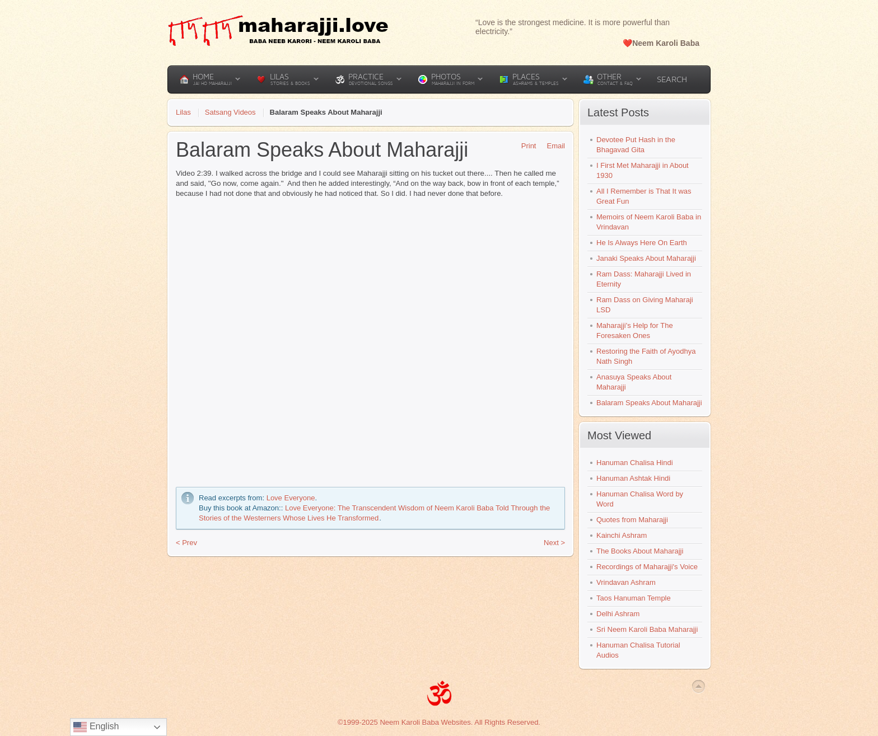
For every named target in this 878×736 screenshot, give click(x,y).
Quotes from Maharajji (632, 519)
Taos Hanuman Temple (633, 598)
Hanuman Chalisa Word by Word (639, 499)
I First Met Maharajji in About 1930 (642, 170)
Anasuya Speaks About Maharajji (633, 382)
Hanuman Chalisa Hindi (634, 462)
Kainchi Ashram (621, 535)
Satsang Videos (230, 112)
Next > (554, 542)
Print (524, 146)
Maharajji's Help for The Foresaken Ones (634, 330)
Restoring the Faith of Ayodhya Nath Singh (646, 356)
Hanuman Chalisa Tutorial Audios (638, 650)
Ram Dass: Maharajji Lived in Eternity (643, 279)
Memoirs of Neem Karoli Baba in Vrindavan (648, 222)
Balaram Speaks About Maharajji (649, 403)
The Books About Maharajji (639, 551)
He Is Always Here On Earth (641, 242)
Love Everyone (291, 498)
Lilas (183, 112)
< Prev (186, 542)
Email (552, 146)
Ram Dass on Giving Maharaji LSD (644, 305)
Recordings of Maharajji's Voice (647, 566)
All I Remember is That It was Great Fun (644, 196)
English (96, 727)
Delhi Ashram (617, 614)
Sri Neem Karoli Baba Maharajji (647, 629)
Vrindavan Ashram (626, 582)
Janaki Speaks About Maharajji (646, 258)
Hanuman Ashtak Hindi (633, 478)
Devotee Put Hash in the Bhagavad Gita (635, 144)
